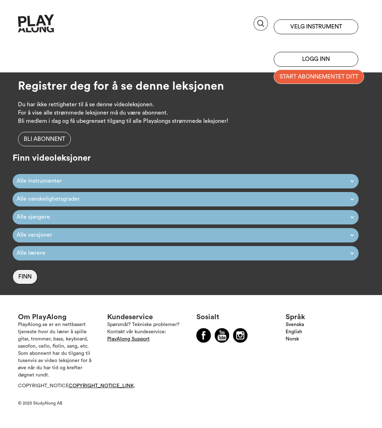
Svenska (295, 324)
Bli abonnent (44, 139)
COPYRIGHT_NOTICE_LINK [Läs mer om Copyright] (101, 385)
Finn (25, 277)
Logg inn (316, 59)
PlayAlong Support (128, 339)
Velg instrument (316, 27)
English (294, 331)
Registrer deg (316, 41)
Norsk (292, 339)
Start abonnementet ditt (318, 77)
